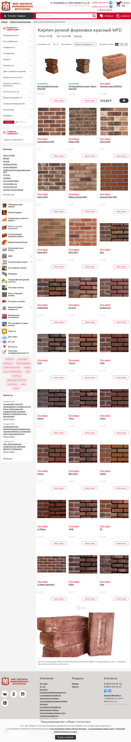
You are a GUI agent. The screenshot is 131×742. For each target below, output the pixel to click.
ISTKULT (6, 175)
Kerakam (7, 178)
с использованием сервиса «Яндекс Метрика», (68, 729)
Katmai (40, 418)
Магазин (75, 684)
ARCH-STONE (9, 155)
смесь (23, 384)
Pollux (71, 584)
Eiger (102, 584)
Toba (102, 363)
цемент (16, 388)
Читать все (7, 458)
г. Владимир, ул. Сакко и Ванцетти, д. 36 (71, 3)
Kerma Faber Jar (10, 184)
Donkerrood (105, 308)
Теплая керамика (23, 363)
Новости (75, 687)
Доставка (43, 684)
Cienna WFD (105, 142)
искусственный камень (12, 372)
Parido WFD (42, 197)
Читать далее (8, 419)
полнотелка (12, 384)
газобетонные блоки (11, 367)
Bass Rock (73, 474)
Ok (101, 529)
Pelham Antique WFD (78, 197)
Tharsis (72, 363)
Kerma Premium (10, 187)
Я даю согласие (65, 737)
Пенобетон (7, 363)
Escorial (72, 308)
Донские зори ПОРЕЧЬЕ (111, 86)
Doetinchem (42, 308)
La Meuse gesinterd (45, 584)
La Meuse (41, 529)
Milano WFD (74, 142)
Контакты (44, 690)
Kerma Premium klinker (13, 190)
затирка (27, 367)
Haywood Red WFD (108, 197)
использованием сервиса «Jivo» (101, 729)
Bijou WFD (73, 252)
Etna (102, 252)
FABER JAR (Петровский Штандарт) (16, 171)
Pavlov (103, 418)
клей (28, 372)
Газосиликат (23, 359)
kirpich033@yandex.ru (112, 695)
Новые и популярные (83, 44)
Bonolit (6, 161)
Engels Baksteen (10, 167)
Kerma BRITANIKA (11, 181)
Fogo (39, 363)
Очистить (22, 122)
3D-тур (42, 687)
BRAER (6, 158)
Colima (103, 474)
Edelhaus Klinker (10, 164)
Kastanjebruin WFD (45, 142)
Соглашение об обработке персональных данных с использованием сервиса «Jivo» (52, 710)
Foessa (40, 474)
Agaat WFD (42, 252)
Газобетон (9, 359)
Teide (71, 529)
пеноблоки (16, 376)
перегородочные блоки (16, 380)
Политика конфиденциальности (53, 693)
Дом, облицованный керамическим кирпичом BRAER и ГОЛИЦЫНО (14, 446)
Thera (71, 418)
